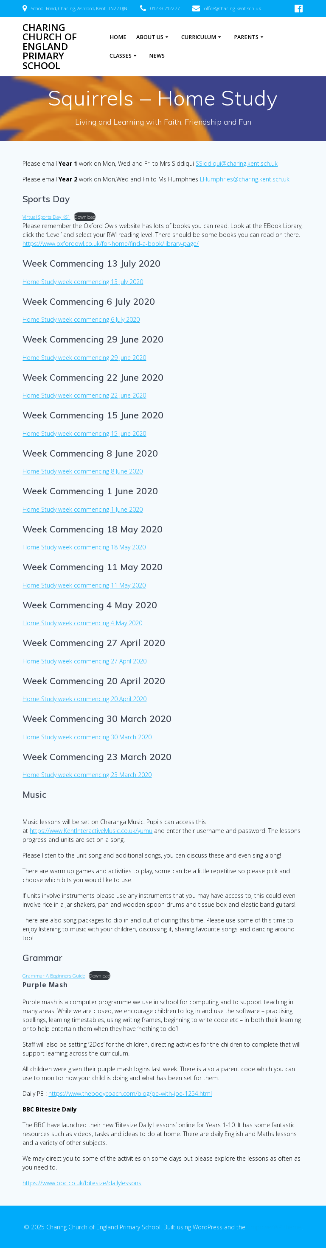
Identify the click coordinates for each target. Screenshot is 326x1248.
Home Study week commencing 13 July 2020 (82, 282)
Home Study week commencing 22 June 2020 (84, 395)
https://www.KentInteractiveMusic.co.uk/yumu (91, 831)
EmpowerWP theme (274, 1227)
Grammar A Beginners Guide (53, 975)
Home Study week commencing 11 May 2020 (84, 585)
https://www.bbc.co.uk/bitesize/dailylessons (81, 1183)
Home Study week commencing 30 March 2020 (87, 737)
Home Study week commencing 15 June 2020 (84, 433)
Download (85, 217)
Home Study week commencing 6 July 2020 (81, 319)
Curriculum (198, 37)
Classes (121, 55)
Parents (246, 37)
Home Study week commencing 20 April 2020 (84, 699)
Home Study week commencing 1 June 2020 (82, 509)
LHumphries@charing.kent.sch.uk (244, 179)
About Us (149, 37)
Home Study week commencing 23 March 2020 (87, 775)
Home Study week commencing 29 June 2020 (84, 358)
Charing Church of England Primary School (49, 46)
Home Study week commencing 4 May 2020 (82, 623)
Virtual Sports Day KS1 (46, 217)
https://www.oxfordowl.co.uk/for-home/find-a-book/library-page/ (110, 244)
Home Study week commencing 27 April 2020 (84, 661)
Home (118, 37)
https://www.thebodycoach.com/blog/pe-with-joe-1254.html (130, 1093)
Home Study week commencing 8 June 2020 (82, 471)
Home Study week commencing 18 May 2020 (84, 547)
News (157, 55)
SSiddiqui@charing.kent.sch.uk (237, 163)
